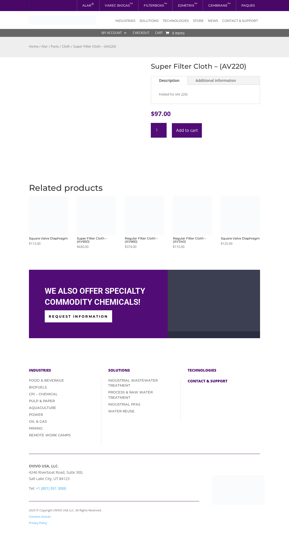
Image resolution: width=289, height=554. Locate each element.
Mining (36, 428)
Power (36, 414)
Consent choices (40, 516)
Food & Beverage (46, 380)
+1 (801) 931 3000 (51, 488)
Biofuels (38, 387)
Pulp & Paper (42, 401)
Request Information (78, 316)
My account (112, 33)
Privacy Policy (38, 523)
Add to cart (187, 130)
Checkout (141, 33)
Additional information (216, 80)
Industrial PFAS (124, 404)
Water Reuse (121, 411)
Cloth (66, 46)
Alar (45, 46)
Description (169, 80)
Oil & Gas (38, 421)
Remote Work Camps (50, 435)
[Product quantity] (159, 130)
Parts (55, 46)
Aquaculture (42, 408)
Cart (159, 33)
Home (33, 46)
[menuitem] (88, 5)
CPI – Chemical (43, 394)
